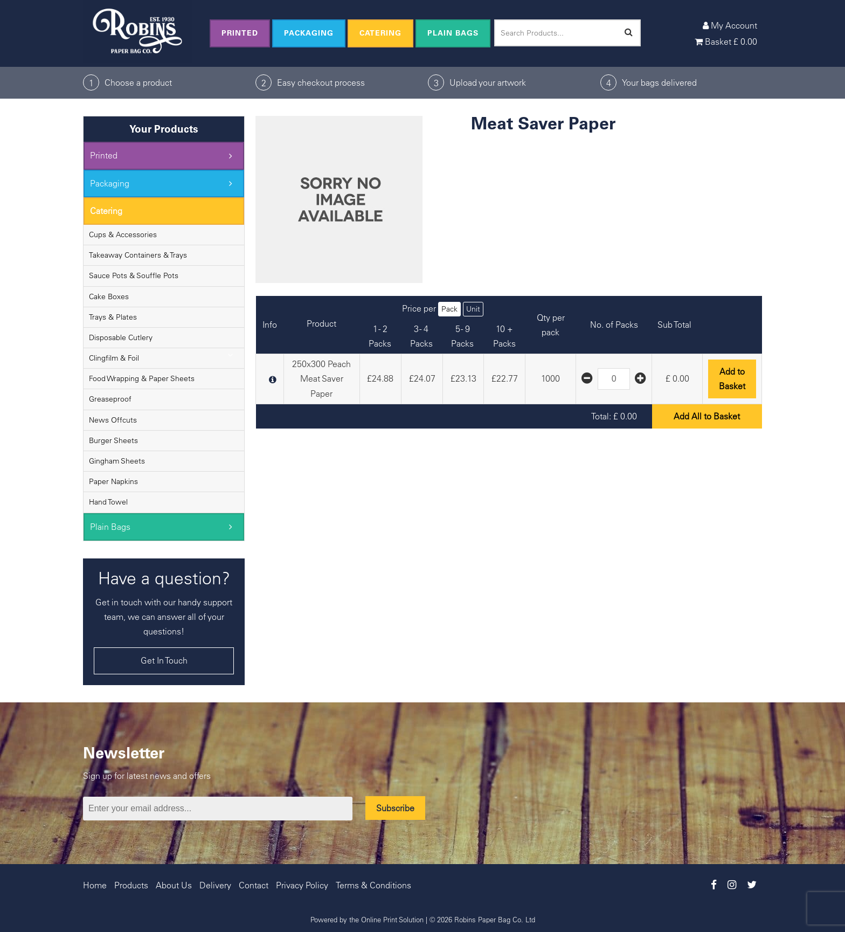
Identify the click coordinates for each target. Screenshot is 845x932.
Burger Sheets (113, 440)
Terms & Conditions (373, 885)
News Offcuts (113, 420)
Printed (239, 33)
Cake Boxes (109, 296)
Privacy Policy (302, 885)
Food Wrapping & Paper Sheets (142, 378)
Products (131, 885)
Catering (380, 33)
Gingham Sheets (117, 461)
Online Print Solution (392, 919)
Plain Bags (453, 33)
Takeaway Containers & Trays (138, 255)
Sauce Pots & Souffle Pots (133, 275)
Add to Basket (732, 378)
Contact (253, 885)
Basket (726, 41)
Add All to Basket (707, 416)
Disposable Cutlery (121, 337)
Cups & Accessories (123, 234)
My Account (730, 25)
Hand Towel (108, 502)
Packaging (309, 33)
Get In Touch (164, 660)
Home (95, 885)
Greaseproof (110, 399)
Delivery (215, 885)
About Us (174, 885)
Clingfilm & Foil (114, 358)
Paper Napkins (113, 481)
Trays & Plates (113, 317)
